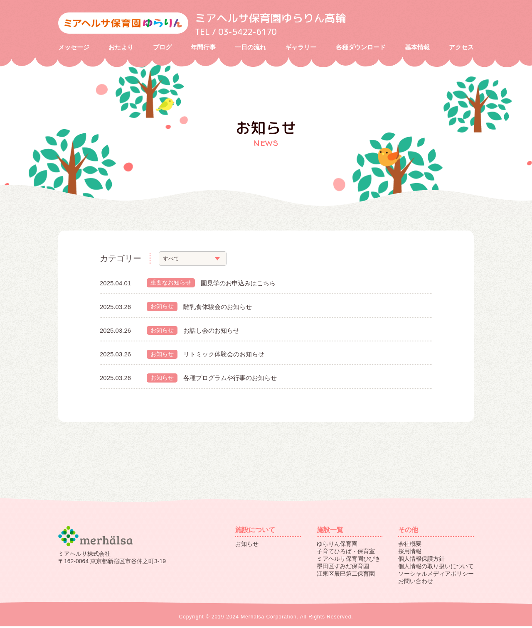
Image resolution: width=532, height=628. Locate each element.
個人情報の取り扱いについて (436, 567)
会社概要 (409, 545)
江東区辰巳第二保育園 (346, 575)
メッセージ (73, 48)
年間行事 (203, 48)
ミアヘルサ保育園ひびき (349, 560)
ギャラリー (300, 48)
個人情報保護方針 (421, 560)
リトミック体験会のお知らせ (223, 355)
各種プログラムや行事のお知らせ (230, 379)
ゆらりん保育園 (337, 545)
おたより (120, 48)
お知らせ (162, 307)
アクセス (461, 48)
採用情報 (409, 553)
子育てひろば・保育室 (346, 553)
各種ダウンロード (361, 48)
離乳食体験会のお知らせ (217, 307)
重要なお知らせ (170, 283)
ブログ (162, 48)
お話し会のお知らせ (211, 331)
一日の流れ (250, 48)
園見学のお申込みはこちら (238, 283)
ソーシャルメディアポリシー (436, 575)
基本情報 (417, 48)
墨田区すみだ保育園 (343, 567)
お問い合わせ (415, 582)
